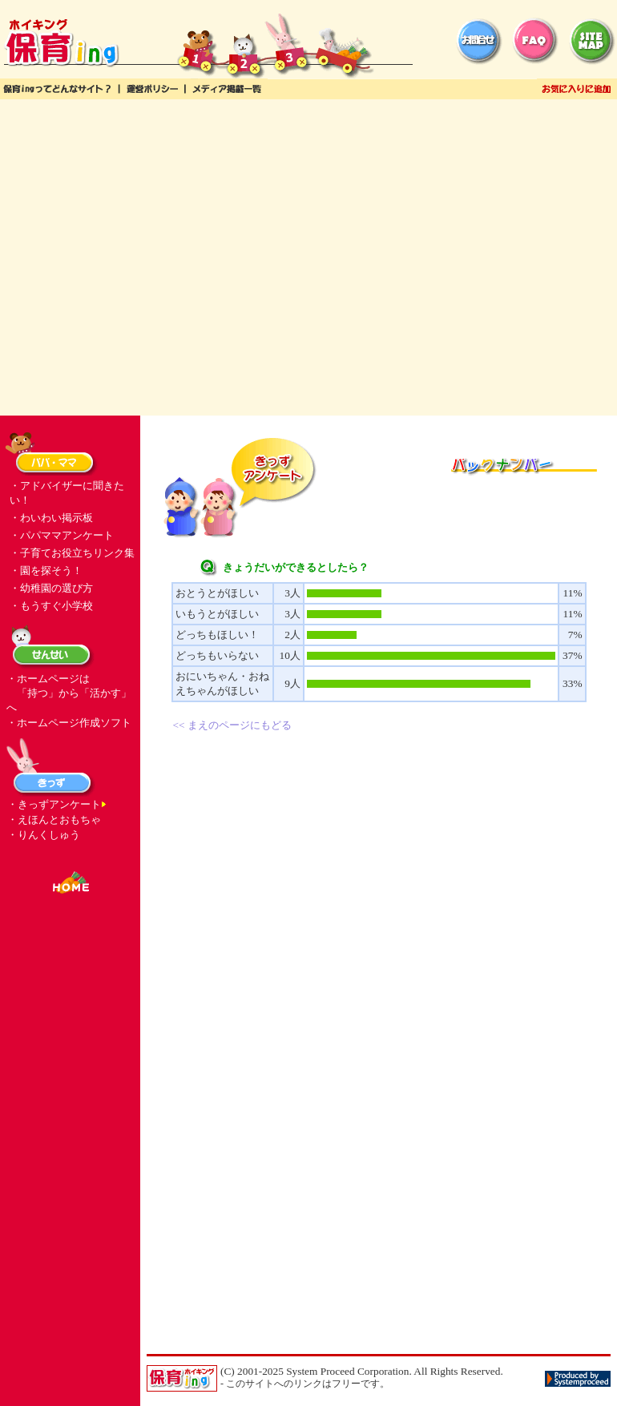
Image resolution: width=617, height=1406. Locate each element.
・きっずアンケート (54, 804)
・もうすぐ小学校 (51, 606)
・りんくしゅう (43, 835)
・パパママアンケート (62, 535)
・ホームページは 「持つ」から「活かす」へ (68, 693)
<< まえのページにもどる (232, 725)
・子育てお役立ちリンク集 (72, 553)
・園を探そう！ (46, 570)
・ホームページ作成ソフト (68, 723)
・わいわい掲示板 (51, 518)
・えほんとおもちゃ (54, 819)
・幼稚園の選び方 (51, 588)
